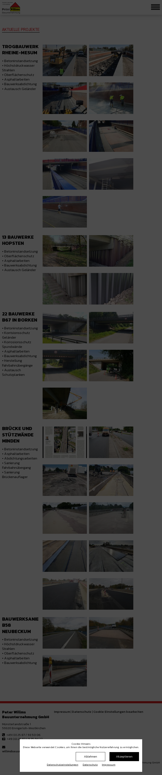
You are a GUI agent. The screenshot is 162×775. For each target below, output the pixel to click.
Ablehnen (90, 756)
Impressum (108, 765)
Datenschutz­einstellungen (62, 765)
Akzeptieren (124, 756)
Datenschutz (90, 765)
